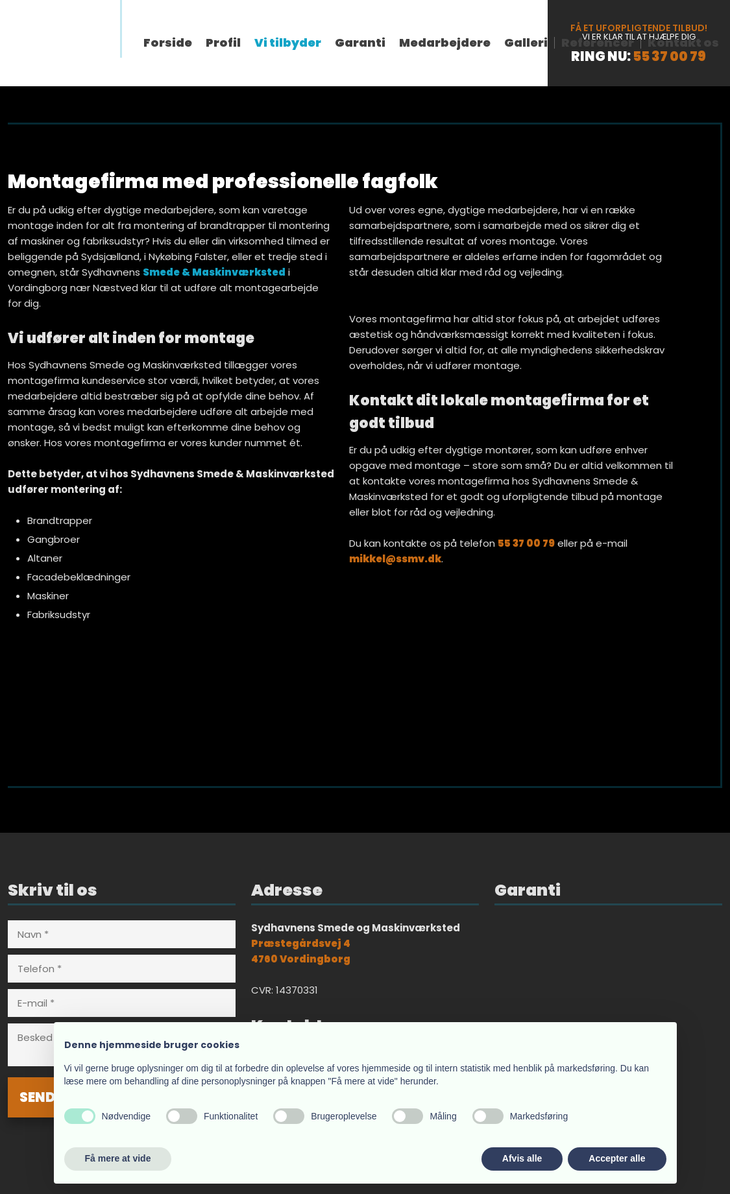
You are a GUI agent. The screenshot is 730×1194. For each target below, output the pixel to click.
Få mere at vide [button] (118, 1158)
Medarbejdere (445, 43)
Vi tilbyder (287, 43)
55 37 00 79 (669, 56)
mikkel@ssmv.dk (395, 559)
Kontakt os (683, 43)
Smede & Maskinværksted (214, 272)
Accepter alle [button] (617, 1158)
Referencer (597, 43)
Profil (223, 43)
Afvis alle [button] (522, 1158)
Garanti (360, 43)
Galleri (526, 43)
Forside (167, 43)
